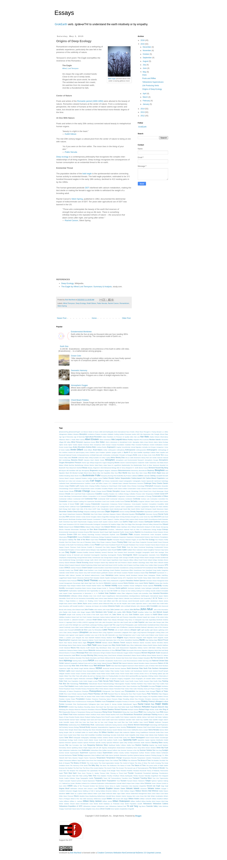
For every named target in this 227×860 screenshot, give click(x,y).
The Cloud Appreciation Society (109, 763)
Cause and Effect (97, 483)
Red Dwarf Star (101, 707)
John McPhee (135, 609)
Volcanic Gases (119, 788)
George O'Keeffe (128, 557)
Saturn (166, 719)
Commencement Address (79, 496)
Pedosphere (118, 686)
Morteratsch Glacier (129, 655)
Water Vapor (117, 793)
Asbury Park (145, 457)
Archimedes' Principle (118, 455)
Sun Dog (159, 750)
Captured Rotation (81, 478)
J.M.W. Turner (98, 601)
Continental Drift (78, 499)
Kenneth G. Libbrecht (71, 620)
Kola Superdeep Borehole (153, 620)
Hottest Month (81, 585)
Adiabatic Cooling (113, 434)
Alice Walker (100, 442)
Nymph (165, 671)
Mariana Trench (119, 642)
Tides (90, 776)
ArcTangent (129, 455)
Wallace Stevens (141, 791)
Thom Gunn (82, 773)
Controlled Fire (163, 499)
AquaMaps (146, 452)
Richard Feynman (121, 709)
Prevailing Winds (128, 699)
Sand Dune (114, 719)
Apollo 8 (127, 452)
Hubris (99, 585)
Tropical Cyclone (76, 781)
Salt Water (158, 717)
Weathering (93, 796)
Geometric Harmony (79, 370)
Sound (147, 737)
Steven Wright (83, 748)
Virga (162, 786)
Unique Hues (130, 783)
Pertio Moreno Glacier (106, 689)
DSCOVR (157, 517)
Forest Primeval (163, 542)
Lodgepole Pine (127, 632)
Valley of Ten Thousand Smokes (84, 786)
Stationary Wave (102, 745)
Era (142, 532)
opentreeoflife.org (135, 676)
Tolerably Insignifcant (151, 776)
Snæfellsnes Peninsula (147, 732)
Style (60, 750)
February (146, 101)
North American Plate (135, 668)
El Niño (153, 527)
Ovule (81, 681)
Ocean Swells (110, 673)
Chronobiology (63, 488)
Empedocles (102, 529)
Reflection (137, 707)
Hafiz (67, 575)
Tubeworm (141, 781)
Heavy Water (147, 578)
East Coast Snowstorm (66, 524)
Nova (84, 671)
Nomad (112, 668)
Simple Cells (68, 732)
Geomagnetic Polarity (115, 555)
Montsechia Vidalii (69, 655)
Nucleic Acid (129, 671)
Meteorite (91, 650)
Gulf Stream (117, 573)
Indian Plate (121, 593)
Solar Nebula (149, 735)
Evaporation (72, 537)
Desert (65, 514)
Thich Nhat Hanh (70, 773)
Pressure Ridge (117, 699)
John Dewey (68, 609)
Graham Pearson (76, 568)
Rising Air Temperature (78, 712)
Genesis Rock (122, 552)
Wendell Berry (110, 796)
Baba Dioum (164, 462)
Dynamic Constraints (93, 519)
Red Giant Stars (112, 707)
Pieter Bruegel (150, 691)
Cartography (137, 481)
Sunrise (61, 753)
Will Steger (124, 798)
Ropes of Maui (64, 717)
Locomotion (117, 632)
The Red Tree (77, 768)
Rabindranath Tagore (130, 704)
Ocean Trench (119, 673)
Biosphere (160, 470)
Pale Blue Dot (64, 684)
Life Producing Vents (150, 85)
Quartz (107, 704)
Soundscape (164, 737)
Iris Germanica (81, 598)
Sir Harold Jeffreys (92, 732)
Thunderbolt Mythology (150, 773)
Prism (73, 701)
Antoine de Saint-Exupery (76, 452)
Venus (107, 786)
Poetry (78, 696)
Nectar (91, 665)
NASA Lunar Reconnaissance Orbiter (130, 660)
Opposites (144, 676)
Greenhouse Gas (139, 570)
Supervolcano (108, 753)
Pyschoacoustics (82, 704)
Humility (62, 588)
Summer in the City (133, 750)
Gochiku (120, 565)
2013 (143, 112)
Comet (156, 494)
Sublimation (86, 750)
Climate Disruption (113, 491)
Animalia (145, 447)
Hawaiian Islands (98, 578)
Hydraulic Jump (140, 588)
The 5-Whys (123, 760)
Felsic (96, 539)
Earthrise (157, 522)
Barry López (103, 465)
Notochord (79, 671)
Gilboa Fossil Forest (140, 560)
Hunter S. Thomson (108, 588)
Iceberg (133, 591)
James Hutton (72, 603)
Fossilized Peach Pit (115, 545)
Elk (88, 529)
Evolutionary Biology (97, 537)
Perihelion (165, 686)
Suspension (87, 755)
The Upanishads (92, 770)
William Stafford (136, 801)
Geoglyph (138, 552)
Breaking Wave (69, 475)
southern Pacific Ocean (115, 740)
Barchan (71, 465)
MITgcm (103, 653)
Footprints (143, 542)
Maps (155, 640)
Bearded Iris (164, 465)
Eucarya (98, 534)
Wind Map (164, 801)
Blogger (138, 816)
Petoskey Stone (142, 689)
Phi (162, 689)
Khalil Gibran (91, 303)
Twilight (148, 781)
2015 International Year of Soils (124, 432)
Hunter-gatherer (121, 588)
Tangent (80, 758)
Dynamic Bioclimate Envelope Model (74, 519)
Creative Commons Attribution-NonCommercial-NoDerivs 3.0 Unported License (129, 853)
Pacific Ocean (133, 681)
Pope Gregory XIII (144, 696)
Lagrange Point (93, 622)
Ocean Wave (129, 673)
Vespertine (142, 786)
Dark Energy (63, 509)
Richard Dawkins (108, 709)
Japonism (139, 603)
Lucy (92, 635)
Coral (104, 501)
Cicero (92, 488)
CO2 (72, 494)
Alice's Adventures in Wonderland (116, 442)
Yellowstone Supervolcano (152, 82)
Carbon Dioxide (108, 478)
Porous (165, 696)
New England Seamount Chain (128, 665)
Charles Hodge (64, 486)
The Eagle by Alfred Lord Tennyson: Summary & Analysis (86, 286)
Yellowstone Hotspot (89, 806)
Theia (118, 770)
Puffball (165, 701)
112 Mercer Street (86, 432)
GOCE (115, 565)
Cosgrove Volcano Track (146, 501)
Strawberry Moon (131, 748)
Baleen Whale (63, 465)
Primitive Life (163, 699)
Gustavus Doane (139, 573)
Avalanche (141, 462)
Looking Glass (160, 632)
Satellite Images (158, 719)
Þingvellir (131, 809)
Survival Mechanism (65, 755)
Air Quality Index (127, 437)
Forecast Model (152, 542)
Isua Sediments (135, 598)
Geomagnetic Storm (130, 555)
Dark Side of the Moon (84, 509)
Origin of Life (99, 678)
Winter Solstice (64, 803)
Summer (123, 750)
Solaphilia (132, 735)
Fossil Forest (104, 545)
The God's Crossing (154, 763)
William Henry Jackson (92, 801)
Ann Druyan (152, 447)
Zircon (98, 809)
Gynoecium (160, 573)
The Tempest (70, 770)
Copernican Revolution (94, 501)
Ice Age (100, 591)
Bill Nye (78, 470)
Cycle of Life (95, 506)
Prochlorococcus (80, 701)
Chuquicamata (85, 488)
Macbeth (91, 637)
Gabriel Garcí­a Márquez (88, 550)
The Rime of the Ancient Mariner (93, 768)
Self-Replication (163, 725)
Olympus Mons (101, 676)
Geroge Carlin (89, 560)
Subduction (66, 750)
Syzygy (159, 755)
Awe (158, 462)
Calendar (147, 475)
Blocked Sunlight (77, 473)
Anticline (64, 452)
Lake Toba (164, 622)
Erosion (70, 534)
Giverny (61, 562)
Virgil (166, 786)
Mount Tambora (70, 658)
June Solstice (134, 614)
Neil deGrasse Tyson (102, 666)
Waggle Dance (77, 791)
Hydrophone (164, 588)
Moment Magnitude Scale (150, 653)
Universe (148, 783)
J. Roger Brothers (70, 601)
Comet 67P (164, 494)
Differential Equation (128, 514)
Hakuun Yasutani (75, 575)
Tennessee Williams (70, 760)
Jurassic (147, 614)
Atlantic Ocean (99, 460)
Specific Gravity (101, 742)
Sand (88, 719)
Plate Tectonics (152, 694)
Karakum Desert (70, 617)
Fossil (97, 545)
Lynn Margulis (76, 637)
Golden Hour (144, 565)
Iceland (158, 591)
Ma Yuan (85, 637)
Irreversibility (90, 598)
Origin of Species (111, 678)
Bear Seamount (154, 465)
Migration (145, 650)
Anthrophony (120, 450)
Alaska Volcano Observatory (159, 437)
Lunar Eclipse (149, 635)
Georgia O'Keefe (154, 557)
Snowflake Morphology (102, 735)
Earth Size (64, 346)
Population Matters (157, 696)
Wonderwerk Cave (86, 803)
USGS (70, 786)
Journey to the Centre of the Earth (87, 614)
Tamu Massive (73, 758)
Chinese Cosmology (137, 486)
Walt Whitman (153, 791)
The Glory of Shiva (141, 763)
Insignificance (110, 596)
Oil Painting (153, 673)
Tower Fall (106, 778)
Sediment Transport (161, 722)
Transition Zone (127, 778)
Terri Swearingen (99, 760)
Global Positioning (87, 565)
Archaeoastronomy (83, 455)
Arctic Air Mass (142, 455)
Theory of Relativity (153, 770)
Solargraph (76, 737)
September (147, 58)
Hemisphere (63, 580)
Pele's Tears (126, 686)
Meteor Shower (83, 650)
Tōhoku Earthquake (126, 776)
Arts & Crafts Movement (133, 457)
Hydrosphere (63, 591)
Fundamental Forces (161, 547)
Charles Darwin (162, 483)
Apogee (114, 452)
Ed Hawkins (112, 524)
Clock (141, 491)
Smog (138, 732)
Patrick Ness (151, 684)
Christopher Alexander (161, 486)
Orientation (89, 678)
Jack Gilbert (107, 601)
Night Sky (70, 668)
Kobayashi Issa (140, 620)
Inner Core (92, 596)
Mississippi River (82, 653)
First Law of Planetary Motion (86, 542)
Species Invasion (77, 742)
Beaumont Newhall (76, 468)
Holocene (107, 583)
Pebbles (111, 686)
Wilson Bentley (146, 801)
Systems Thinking (150, 755)
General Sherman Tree (109, 552)
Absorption (83, 434)
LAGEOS (85, 622)
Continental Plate (91, 499)
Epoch (102, 532)
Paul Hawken (69, 686)
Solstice (99, 737)
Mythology (68, 661)
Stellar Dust (130, 745)
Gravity (160, 568)
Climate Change (82, 491)
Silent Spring (77, 199)
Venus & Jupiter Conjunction (118, 786)
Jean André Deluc (162, 603)
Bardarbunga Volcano (82, 465)
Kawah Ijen (146, 617)
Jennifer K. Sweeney (84, 606)
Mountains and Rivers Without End (101, 658)
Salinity (139, 717)
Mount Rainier (151, 655)
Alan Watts (144, 437)
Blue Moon (131, 473)
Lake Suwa (148, 622)
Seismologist (144, 725)
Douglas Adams (96, 517)
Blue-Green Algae (154, 473)
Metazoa (70, 650)
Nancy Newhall (83, 660)
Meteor (75, 650)
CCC (110, 483)
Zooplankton (124, 809)
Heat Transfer (138, 578)
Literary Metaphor (72, 632)
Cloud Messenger (158, 491)
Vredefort (62, 791)
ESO (79, 534)
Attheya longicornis (95, 462)
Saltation (165, 717)
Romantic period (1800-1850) (90, 101)
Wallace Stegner (129, 791)
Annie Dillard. (88, 450)
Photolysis (85, 691)
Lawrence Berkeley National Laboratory (141, 627)
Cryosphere (153, 504)
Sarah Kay (139, 719)
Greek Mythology (103, 570)
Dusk (163, 517)
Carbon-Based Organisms (155, 478)
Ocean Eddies (91, 673)
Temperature (101, 758)
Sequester (94, 727)
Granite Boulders (98, 568)
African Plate (164, 434)
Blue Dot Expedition (104, 473)
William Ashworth (145, 798)
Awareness (152, 462)
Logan (134, 632)
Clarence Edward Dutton (160, 488)
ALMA (130, 442)
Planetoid (111, 694)
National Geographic (71, 663)
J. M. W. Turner (156, 598)
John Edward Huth (78, 609)
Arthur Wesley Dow (118, 457)
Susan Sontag (77, 755)
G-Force (77, 550)
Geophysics (63, 557)
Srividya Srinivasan (134, 742)
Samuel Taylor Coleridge (78, 719)
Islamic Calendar (124, 598)
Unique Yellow (139, 783)
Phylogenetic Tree (108, 691)
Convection (63, 501)
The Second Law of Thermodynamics (136, 768)
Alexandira (164, 439)
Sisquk (116, 732)
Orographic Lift (140, 678)
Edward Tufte (99, 527)
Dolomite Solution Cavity (77, 517)
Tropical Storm (100, 781)
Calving (152, 475)
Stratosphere (112, 748)
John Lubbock (124, 609)
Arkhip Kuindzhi (94, 457)
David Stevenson (158, 509)
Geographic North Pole (150, 552)
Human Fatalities (123, 585)
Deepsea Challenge (90, 511)
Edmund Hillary (148, 524)
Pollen (113, 696)
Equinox (138, 532)
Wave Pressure (68, 796)
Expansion (122, 537)
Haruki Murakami (131, 575)
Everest (80, 537)
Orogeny (120, 678)
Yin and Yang (132, 806)
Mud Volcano (133, 658)
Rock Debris (101, 714)
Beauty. (90, 468)
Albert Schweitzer (105, 439)
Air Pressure (118, 437)
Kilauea (114, 620)
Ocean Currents (81, 673)
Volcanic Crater (92, 788)
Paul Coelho (160, 684)
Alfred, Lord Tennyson (70, 68)
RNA (161, 712)
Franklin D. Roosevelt (94, 547)
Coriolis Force (119, 501)
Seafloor (136, 722)
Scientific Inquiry (68, 722)
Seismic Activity (122, 725)
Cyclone (111, 506)
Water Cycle (97, 793)
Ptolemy (144, 701)
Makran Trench (93, 640)
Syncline (130, 755)
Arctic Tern (160, 455)
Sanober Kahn (130, 719)
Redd (131, 707)
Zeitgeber (89, 809)
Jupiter (142, 614)
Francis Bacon (155, 545)
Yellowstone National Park (117, 806)
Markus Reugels (102, 645)
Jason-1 (145, 603)
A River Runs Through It (142, 432)
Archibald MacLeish (96, 455)
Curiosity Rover (64, 506)
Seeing (114, 725)
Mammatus (109, 640)
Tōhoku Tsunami (138, 776)
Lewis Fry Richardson (95, 630)
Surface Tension (144, 753)
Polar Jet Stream (85, 696)
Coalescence (90, 494)
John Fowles (89, 609)
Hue (103, 585)
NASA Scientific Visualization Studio (106, 660)
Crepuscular (95, 504)
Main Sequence (83, 640)
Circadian (98, 488)
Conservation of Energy (144, 496)
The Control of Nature (127, 763)
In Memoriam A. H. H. (90, 593)
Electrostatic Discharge (78, 529)
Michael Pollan (120, 650)
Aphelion (108, 452)
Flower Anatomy (105, 542)
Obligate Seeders (64, 673)
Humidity (165, 585)
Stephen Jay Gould (155, 745)
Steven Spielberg (72, 748)
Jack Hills (115, 601)
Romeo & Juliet (163, 714)
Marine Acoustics (145, 642)
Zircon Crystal (105, 809)
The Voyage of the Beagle (107, 770)
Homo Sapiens (149, 583)
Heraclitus (129, 580)
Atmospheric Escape (151, 460)
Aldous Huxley (127, 439)
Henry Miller (102, 580)
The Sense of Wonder (157, 768)
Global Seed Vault (99, 565)
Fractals (147, 545)
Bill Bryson (62, 470)
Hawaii (69, 578)
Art (100, 457)
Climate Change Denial (98, 491)
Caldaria (134, 475)
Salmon (144, 717)
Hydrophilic (155, 588)
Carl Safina (85, 481)
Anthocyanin (112, 450)
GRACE (67, 568)
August (146, 61)
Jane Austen (132, 603)
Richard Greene (133, 709)
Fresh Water (121, 547)
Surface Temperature (131, 753)
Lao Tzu (112, 625)
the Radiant (69, 768)
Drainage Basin (114, 517)
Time (94, 776)
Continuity (136, 499)
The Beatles (155, 760)
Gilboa (131, 560)
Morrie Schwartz (117, 655)
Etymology (91, 534)
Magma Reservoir (130, 637)
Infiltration (74, 596)
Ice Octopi (121, 591)
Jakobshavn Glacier (156, 601)
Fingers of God (136, 539)
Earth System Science (106, 522)
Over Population (73, 681)
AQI (131, 452)
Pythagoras (92, 704)
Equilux (131, 532)
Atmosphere (110, 460)
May (145, 72)
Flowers (114, 542)
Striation (153, 748)
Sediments (108, 725)
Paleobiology (74, 684)
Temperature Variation (144, 758)
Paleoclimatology (108, 684)
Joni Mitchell (157, 612)
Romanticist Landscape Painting (145, 714)
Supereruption (74, 753)
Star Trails (83, 745)
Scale (61, 722)
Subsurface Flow (96, 750)
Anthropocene (130, 450)
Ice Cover (114, 591)
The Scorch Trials (109, 768)
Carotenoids (114, 481)
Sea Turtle (128, 722)
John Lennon (115, 609)
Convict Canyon (73, 501)
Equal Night (108, 532)
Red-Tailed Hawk (123, 707)
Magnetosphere (64, 640)
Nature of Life (163, 663)
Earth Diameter (163, 519)
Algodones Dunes (89, 442)
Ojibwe (160, 673)
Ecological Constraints (100, 524)
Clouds (67, 494)
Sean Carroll (143, 722)
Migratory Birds (153, 650)
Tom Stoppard (163, 776)
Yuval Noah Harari (70, 809)
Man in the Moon (118, 640)
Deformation (101, 511)
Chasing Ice (104, 486)
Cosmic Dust (158, 501)
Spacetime (141, 740)
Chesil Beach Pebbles (80, 400)
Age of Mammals (79, 437)
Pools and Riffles (149, 78)
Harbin (116, 575)
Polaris (102, 696)
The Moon (103, 765)
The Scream (120, 768)
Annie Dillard (76, 449)
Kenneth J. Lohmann (85, 620)
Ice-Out (127, 591)
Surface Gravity (118, 753)
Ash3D (154, 457)
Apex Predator (100, 452)
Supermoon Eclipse (95, 753)
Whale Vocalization (157, 796)
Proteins (98, 701)
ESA (75, 534)
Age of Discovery (67, 437)
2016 (143, 40)
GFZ (100, 560)
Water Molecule (107, 793)
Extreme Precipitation (161, 537)
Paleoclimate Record (95, 684)
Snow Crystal (67, 735)
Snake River (160, 732)
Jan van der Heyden (120, 603)
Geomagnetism (143, 555)
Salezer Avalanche (130, 717)
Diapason (113, 514)
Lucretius (87, 635)
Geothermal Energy (69, 560)
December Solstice (66, 511)
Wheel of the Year (77, 798)
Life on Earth (119, 630)
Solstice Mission (108, 737)
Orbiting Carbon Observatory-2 (158, 676)
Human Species (148, 585)
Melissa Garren (143, 648)
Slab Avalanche (124, 732)
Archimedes (107, 455)
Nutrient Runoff (158, 671)
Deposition (140, 511)
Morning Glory (92, 655)
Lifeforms (127, 630)
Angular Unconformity (123, 447)
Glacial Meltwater (70, 562)
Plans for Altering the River (123, 694)
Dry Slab (150, 517)
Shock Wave (78, 730)
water (68, 793)
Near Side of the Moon (80, 665)
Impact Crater (67, 593)
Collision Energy (123, 494)
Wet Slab (147, 796)
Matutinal (67, 648)
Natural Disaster (107, 663)
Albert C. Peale (70, 439)
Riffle (160, 709)
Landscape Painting (96, 625)
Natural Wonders (139, 663)
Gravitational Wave (151, 568)
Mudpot (140, 658)
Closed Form (147, 491)
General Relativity (95, 552)
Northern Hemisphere (160, 668)
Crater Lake (79, 504)
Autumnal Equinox (131, 462)
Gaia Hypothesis (101, 550)
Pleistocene (63, 696)
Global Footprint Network (72, 565)
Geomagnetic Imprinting (99, 555)
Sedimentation (99, 725)
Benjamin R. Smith (132, 468)
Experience (130, 537)
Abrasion (76, 434)
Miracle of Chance (70, 653)
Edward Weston (110, 527)
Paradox (127, 684)
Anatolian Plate (130, 445)
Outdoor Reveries (162, 678)
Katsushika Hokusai (135, 617)
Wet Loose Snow (138, 796)
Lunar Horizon (159, 635)
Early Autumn (130, 519)
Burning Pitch (112, 475)
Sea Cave (82, 722)
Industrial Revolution (160, 593)
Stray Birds (141, 748)
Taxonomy (92, 758)
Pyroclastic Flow (70, 704)
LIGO (166, 630)
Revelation (91, 709)
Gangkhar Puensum (154, 550)
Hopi (68, 585)
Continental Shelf (103, 499)
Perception (144, 686)
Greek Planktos (115, 570)
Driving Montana (125, 517)
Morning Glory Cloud (105, 655)
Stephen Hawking (141, 745)
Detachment (71, 514)
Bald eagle (112, 78)
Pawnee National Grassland (93, 686)
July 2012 (125, 614)
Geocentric (131, 552)
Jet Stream (95, 606)
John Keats (106, 609)
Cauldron (88, 483)
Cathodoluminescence (77, 483)
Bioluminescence (124, 470)
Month (61, 655)
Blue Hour (114, 473)
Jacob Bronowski (133, 601)
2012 (143, 116)
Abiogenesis (63, 434)
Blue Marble (122, 473)
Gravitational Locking (126, 568)
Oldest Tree (67, 676)
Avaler (147, 462)
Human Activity (111, 585)
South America (78, 740)
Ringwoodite (66, 712)
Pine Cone (67, 694)
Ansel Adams (98, 450)
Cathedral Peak (64, 483)
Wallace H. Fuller (118, 791)
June (145, 68)
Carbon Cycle (97, 478)
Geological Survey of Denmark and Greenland (74, 555)
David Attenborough (116, 509)
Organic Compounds (66, 678)
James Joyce (82, 603)
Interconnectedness (122, 596)
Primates (141, 699)
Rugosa (98, 717)
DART (94, 509)
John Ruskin (72, 612)
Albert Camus (80, 439)
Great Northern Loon (91, 570)
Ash (150, 457)
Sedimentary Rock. (88, 725)
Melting (158, 648)
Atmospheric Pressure (73, 462)
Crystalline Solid (162, 504)
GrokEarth (61, 24)
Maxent (92, 648)
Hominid (120, 583)
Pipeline (85, 694)
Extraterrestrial (139, 537)
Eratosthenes (148, 532)
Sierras (161, 730)
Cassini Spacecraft (147, 481)
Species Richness (89, 742)
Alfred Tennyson (69, 303)
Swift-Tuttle (105, 755)
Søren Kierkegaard (138, 737)
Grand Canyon (87, 568)
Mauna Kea (75, 648)
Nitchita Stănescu (89, 668)
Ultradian (78, 783)
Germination (80, 560)
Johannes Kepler (114, 606)
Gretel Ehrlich (69, 573)
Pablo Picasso (114, 681)
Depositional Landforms (152, 511)
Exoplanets (115, 537)
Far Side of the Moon (82, 539)
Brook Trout (78, 475)
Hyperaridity (94, 591)
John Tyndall (108, 612)
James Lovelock (93, 603)
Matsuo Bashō (157, 645)
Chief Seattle (122, 486)
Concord (103, 496)
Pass (145, 684)
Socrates (113, 735)
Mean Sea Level (113, 648)
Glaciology (141, 562)
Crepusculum (105, 504)
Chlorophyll (149, 486)
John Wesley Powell (129, 612)
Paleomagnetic (119, 684)
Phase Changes (156, 689)
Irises (144, 75)
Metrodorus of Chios (108, 650)
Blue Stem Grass (141, 473)
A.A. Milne (164, 432)
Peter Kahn (133, 689)
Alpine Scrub (63, 445)
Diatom (118, 514)
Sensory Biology (73, 727)
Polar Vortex (96, 696)
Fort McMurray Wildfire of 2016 (84, 545)
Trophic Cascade (64, 781)
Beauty (84, 468)
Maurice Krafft (85, 648)
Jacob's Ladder (145, 601)
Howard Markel (91, 585)
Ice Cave (107, 591)
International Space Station (159, 596)
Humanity (158, 585)
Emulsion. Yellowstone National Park (120, 529)
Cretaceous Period (116, 504)
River (141, 712)
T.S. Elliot (165, 755)
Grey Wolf (87, 573)
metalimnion (63, 650)
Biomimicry (134, 470)
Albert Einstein (92, 439)
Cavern (105, 483)
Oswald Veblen (151, 678)
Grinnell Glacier (96, 573)
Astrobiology (66, 460)
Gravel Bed (108, 568)
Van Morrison (99, 786)
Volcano (151, 788)
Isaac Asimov (99, 598)
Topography (98, 778)
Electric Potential (64, 529)
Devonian (86, 514)
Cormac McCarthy (131, 501)
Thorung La (114, 773)
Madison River (111, 637)
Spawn (147, 740)
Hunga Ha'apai (96, 588)
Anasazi (108, 445)
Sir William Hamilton (106, 732)
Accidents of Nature (94, 434)
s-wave (112, 717)
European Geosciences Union (144, 534)
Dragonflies (105, 517)
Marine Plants (72, 645)
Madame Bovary (100, 637)
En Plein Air (138, 529)
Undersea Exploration (97, 783)
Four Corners (140, 545)
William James (107, 801)
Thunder (131, 773)
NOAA (99, 668)
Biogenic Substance (111, 470)
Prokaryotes (90, 701)
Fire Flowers (159, 539)
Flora (98, 542)
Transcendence (116, 778)
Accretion (104, 434)
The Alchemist (132, 760)
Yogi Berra (142, 806)
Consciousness (131, 496)
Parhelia (133, 684)
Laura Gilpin (75, 627)
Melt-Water (152, 648)
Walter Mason (163, 791)
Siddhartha (134, 730)
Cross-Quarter (136, 504)
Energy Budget (157, 529)
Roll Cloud (119, 714)
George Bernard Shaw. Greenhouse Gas (90, 557)
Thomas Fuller (104, 773)
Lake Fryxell (124, 622)
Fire (143, 539)
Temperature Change (114, 758)
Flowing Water (122, 542)
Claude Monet (63, 491)
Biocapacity (85, 470)
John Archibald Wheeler (128, 606)
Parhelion (140, 684)
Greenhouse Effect (127, 570)
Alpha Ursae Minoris (146, 442)
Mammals (102, 640)
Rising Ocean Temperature (112, 712)
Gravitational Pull (139, 568)
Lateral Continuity (64, 627)
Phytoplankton (130, 691)
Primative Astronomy (152, 699)
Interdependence (134, 596)
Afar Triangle (155, 434)
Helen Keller (156, 578)
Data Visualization (103, 509)
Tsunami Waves (132, 781)
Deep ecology (62, 157)
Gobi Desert (109, 565)
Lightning (161, 630)
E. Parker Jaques (106, 519)
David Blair (127, 509)
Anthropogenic (152, 450)
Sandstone (121, 719)
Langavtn (106, 625)
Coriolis (112, 501)
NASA (91, 660)
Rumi (103, 717)
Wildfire (109, 798)
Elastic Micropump (162, 527)
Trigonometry (163, 778)
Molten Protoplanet (135, 653)
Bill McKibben (71, 470)
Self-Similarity (63, 727)
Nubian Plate (109, 671)
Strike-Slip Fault (162, 748)
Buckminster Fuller (92, 475)
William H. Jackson (76, 801)
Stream (147, 748)
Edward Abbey (79, 527)
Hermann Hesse (151, 580)
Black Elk (69, 473)
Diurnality (62, 517)
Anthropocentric (141, 450)
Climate (71, 491)
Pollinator (126, 696)
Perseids (78, 689)
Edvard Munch (69, 527)
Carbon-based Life (138, 478)
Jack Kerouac (123, 601)
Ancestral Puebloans (142, 445)
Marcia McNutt (72, 642)
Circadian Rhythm (107, 488)
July (144, 65)
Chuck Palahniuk (74, 488)
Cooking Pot (82, 501)
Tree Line (155, 778)
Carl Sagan (95, 481)
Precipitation (80, 699)
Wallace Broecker (106, 791)
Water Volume (125, 793)
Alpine (156, 442)
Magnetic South (163, 637)
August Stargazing (108, 462)
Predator (88, 699)
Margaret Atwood (94, 642)
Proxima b (125, 701)
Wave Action (151, 793)
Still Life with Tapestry (100, 748)
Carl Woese (106, 481)
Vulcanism (68, 791)
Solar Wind (69, 737)
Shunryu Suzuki (112, 730)
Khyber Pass (107, 620)
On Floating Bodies (112, 676)
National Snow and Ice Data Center (89, 663)
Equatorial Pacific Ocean (121, 532)
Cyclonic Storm (120, 506)
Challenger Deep (150, 483)
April (145, 94)
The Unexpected (81, 770)
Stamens (148, 742)
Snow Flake (76, 735)
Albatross (62, 439)
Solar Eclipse (140, 735)
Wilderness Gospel (100, 798)
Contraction (153, 499)
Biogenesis (94, 470)
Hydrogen (148, 588)
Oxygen (90, 681)
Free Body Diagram (109, 547)
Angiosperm (111, 447)
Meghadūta (133, 648)
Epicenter (96, 532)
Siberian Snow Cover (124, 730)
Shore (94, 730)
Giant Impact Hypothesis (110, 560)
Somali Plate (118, 737)
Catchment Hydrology (161, 481)
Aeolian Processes (125, 434)
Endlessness (147, 529)
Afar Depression (145, 434)
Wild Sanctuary (88, 798)
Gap (162, 550)
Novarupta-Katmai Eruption (96, 671)
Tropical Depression (88, 781)
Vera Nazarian (134, 786)
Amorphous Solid (99, 445)
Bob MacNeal (75, 853)
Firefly (166, 539)
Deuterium (79, 514)
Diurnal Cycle (163, 514)
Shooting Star (86, 730)
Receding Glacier (89, 707)
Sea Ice (97, 722)
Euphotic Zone (114, 534)
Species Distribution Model (159, 740)
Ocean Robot (100, 673)
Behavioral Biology (110, 468)
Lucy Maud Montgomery (123, 635)
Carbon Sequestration (123, 478)
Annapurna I (160, 447)
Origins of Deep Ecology (152, 89)
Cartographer (127, 481)
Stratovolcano (121, 748)
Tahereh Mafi (63, 758)
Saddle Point (119, 717)
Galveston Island (141, 550)
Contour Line (145, 499)
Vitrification (73, 788)
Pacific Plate (157, 681)
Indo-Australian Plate (145, 593)
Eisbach (147, 527)
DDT (87, 188)
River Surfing (147, 712)
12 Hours (96, 432)
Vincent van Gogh (153, 786)
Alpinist (80, 445)
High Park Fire (93, 583)
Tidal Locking (83, 776)
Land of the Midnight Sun (73, 625)
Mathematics (138, 645)
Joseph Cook (71, 614)
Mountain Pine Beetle (83, 658)
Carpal (121, 481)
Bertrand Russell (155, 468)
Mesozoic (165, 648)
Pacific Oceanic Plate (146, 681)
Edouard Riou (157, 524)
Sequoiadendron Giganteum (107, 727)
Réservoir (78, 709)
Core (107, 501)
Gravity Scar (69, 570)
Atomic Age (85, 462)
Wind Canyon (156, 801)
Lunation (68, 637)
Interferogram (145, 596)
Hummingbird (69, 588)
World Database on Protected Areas (111, 803)
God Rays (136, 565)
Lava (93, 627)
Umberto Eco (85, 783)
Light (138, 630)
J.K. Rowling (89, 601)
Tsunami (123, 781)
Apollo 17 (120, 452)
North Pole (148, 668)
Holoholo (114, 583)
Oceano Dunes (139, 673)
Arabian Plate (154, 452)
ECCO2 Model (79, 524)
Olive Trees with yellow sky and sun (83, 676)
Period (61, 689)
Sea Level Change (107, 722)
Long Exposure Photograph (146, 632)
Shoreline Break (101, 730)
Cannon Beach (64, 478)
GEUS (96, 560)
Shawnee (140, 727)
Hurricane (131, 588)
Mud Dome (125, 658)
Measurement (124, 648)
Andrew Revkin (102, 447)
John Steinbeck (97, 612)
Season (151, 722)
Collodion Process (135, 494)
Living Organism (108, 632)
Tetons (107, 760)
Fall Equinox (63, 539)
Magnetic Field (141, 637)
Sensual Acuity (84, 727)
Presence (95, 699)
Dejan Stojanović (112, 511)
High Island (84, 583)
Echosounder (88, 524)
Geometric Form (154, 555)
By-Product (127, 475)
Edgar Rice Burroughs (135, 524)
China (129, 486)
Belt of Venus (121, 468)
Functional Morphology (146, 547)
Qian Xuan (100, 704)
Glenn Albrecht (158, 562)
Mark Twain (92, 645)
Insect (104, 596)
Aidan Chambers (107, 437)
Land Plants (85, 625)
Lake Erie (116, 622)
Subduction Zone (75, 750)
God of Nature (128, 565)
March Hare (63, 642)
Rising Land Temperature (94, 712)
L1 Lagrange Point (70, 622)
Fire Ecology (150, 539)
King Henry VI (129, 620)
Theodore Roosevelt (139, 770)
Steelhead (112, 745)
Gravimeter (115, 568)
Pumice (62, 704)
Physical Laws (119, 691)
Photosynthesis (95, 691)
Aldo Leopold (116, 439)
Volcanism (143, 788)
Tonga (78, 778)
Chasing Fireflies (94, 486)
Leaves (61, 630)
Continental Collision (66, 499)
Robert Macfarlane (79, 714)
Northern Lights (64, 671)
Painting (165, 681)
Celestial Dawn (117, 483)
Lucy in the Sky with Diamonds (104, 635)
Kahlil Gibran (70, 134)
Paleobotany (83, 684)
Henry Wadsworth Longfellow (116, 580)
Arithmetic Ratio (83, 457)
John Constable (152, 606)
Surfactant (164, 753)
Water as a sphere (76, 793)
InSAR (99, 596)
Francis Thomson (70, 547)
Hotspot (73, 585)
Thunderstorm (163, 773)
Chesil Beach (113, 486)
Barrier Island (94, 465)
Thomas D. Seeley (92, 773)
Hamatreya (109, 575)
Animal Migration (136, 447)
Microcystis (130, 650)
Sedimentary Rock (74, 725)
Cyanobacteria (85, 506)
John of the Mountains (161, 609)
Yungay (61, 809)
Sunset (67, 753)
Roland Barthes (111, 714)
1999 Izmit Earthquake (106, 432)
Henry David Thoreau (87, 580)
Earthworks (164, 522)
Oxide (85, 681)
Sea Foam (90, 722)
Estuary (84, 534)
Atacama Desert (77, 460)
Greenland (149, 570)
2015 (143, 44)
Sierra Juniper (143, 730)
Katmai (102, 617)
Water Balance (88, 793)
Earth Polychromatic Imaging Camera (85, 522)
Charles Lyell (74, 486)
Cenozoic (140, 483)
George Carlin (118, 557)
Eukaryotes (105, 534)
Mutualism (147, 658)
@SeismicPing (64, 432)
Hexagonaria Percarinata (72, 583)
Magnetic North (152, 637)
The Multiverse (112, 765)
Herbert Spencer (140, 580)
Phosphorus (77, 691)
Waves (76, 796)
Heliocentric (164, 578)
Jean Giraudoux (64, 606)
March (145, 97)
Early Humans (139, 519)
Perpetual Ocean (69, 689)
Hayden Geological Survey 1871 (115, 578)
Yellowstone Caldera (160, 803)
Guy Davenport (150, 573)
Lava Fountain (111, 627)
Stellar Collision (121, 745)
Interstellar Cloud (64, 598)
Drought (133, 517)
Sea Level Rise (119, 722)
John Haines (98, 609)
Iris (75, 598)
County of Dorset (68, 504)
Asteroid (159, 457)
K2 (151, 614)
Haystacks (129, 578)
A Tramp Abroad (156, 432)
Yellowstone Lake (102, 806)
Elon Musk (94, 529)
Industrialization (64, 596)
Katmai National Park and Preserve (117, 617)
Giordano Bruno (163, 560)
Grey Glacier (79, 573)
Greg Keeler (157, 570)
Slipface (132, 732)
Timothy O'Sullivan (113, 776)
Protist (104, 701)
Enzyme (86, 532)
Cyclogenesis (104, 506)
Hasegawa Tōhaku (154, 575)
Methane (98, 650)
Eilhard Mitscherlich (138, 527)
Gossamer (160, 565)
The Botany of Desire (78, 763)
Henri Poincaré (72, 580)
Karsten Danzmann (93, 617)
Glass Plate (149, 562)
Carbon (90, 478)
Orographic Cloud (129, 678)
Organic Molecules (79, 678)
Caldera (140, 475)
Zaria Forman (80, 809)
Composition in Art (94, 496)
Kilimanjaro (120, 620)
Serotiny (123, 727)
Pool (136, 696)
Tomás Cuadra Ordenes (67, 778)
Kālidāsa (62, 617)
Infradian (86, 596)
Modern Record (111, 653)
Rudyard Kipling (90, 717)
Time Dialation (101, 776)
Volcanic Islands (132, 788)
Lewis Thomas (108, 630)
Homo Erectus (128, 583)
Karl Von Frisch (81, 617)
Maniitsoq (136, 640)
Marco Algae (82, 642)
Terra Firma (89, 760)
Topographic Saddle (86, 778)
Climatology (134, 491)
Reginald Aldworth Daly (159, 707)
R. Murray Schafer (116, 704)
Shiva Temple (69, 730)
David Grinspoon (146, 509)
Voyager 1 (164, 788)
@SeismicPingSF (74, 432)
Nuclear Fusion (119, 671)
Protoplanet (110, 701)
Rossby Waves (79, 717)
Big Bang (164, 468)
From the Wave (132, 547)
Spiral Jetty (123, 742)
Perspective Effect (93, 689)
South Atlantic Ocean (91, 740)
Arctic (135, 455)
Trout (118, 781)
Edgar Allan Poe (122, 524)
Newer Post (61, 318)
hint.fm (101, 583)
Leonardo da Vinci (80, 630)
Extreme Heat (149, 537)
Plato (160, 694)
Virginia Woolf (64, 788)
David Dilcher (135, 509)
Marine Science (82, 645)
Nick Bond (158, 665)
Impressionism (77, 593)
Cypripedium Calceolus (133, 506)
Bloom (95, 473)
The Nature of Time (138, 765)
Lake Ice (131, 622)
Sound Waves (154, 737)
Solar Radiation (159, 735)
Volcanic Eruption (105, 788)
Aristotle (75, 457)
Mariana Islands (107, 642)
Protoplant (118, 701)
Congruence (121, 496)
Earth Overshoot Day (66, 522)
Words (96, 803)
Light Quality (145, 630)
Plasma (144, 694)
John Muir (146, 609)
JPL (110, 614)
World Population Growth (133, 803)
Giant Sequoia (124, 560)
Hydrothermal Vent (84, 591)
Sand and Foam (96, 719)
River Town (155, 712)
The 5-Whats (114, 760)
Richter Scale (154, 709)
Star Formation (74, 745)
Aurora (116, 462)
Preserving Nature (105, 699)
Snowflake (91, 735)
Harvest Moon (142, 575)
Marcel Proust (163, 640)
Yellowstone (147, 803)
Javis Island (152, 603)
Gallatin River (131, 550)
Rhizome (98, 709)
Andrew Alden (91, 447)
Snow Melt (84, 735)
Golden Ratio (153, 565)
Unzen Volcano (156, 783)
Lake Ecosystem (107, 622)
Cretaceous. (127, 504)
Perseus (84, 689)
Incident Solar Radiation (107, 593)
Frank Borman (81, 547)
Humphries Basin (80, 588)
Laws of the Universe (161, 627)
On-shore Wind (124, 676)
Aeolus (134, 434)
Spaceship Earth (130, 740)
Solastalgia (93, 737)
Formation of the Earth (66, 545)
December (147, 47)
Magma (120, 637)
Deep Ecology (67, 283)
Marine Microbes (157, 642)
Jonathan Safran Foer (145, 612)
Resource (84, 709)
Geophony (164, 555)
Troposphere (111, 781)
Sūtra (93, 755)
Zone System (115, 809)
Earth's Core (118, 522)
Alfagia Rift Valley (65, 442)
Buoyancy (104, 475)
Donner (88, 517)
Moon (78, 655)
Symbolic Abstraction (120, 755)
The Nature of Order (124, 765)
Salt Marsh (150, 717)
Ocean (73, 673)
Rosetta (71, 717)
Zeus (93, 809)
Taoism (86, 758)
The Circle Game (92, 763)
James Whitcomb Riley (105, 603)
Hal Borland (86, 575)
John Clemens (141, 606)
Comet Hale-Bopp (65, 496)
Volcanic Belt (82, 788)
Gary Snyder (70, 552)
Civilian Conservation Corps (131, 488)
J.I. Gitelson (80, 601)
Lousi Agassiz (79, 635)
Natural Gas (117, 663)
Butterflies (120, 475)
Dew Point (94, 514)
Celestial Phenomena (129, 483)
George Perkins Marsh (141, 557)
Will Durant (116, 798)
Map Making (149, 640)
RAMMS (71, 707)
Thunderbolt (138, 773)
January (146, 104)
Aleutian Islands (155, 439)
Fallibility (70, 539)
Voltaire (157, 788)
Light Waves (154, 630)
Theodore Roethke (126, 770)
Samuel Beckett (64, 719)
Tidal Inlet (75, 776)
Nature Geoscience (151, 663)
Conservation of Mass (160, 496)
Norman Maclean (120, 668)
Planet (90, 694)
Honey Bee (158, 583)
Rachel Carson (71, 220)
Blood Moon (88, 473)
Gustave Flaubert (127, 573)
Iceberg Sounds (150, 591)
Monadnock (164, 653)
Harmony (122, 575)
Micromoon (137, 650)
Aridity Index (67, 457)
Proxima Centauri (135, 701)
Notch (73, 671)
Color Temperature (148, 494)
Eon (91, 532)
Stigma (90, 748)
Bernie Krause (143, 468)
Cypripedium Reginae (148, 506)
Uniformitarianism (110, 783)
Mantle (142, 640)
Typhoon (154, 781)
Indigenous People (132, 593)
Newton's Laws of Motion (147, 665)
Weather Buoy (84, 796)
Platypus (165, 694)
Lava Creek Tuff (101, 627)
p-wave (95, 681)
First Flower (72, 542)
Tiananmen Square (65, 776)
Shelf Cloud (147, 727)
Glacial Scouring (82, 562)
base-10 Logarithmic (114, 465)
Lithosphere (84, 632)
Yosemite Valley (152, 806)
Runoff (107, 717)
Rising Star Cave (127, 712)
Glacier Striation (132, 562)
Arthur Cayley (105, 457)
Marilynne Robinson (132, 642)
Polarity (107, 696)
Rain (152, 704)
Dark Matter (72, 509)
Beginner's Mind (98, 468)
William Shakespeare (121, 801)
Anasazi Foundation (117, 445)
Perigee (158, 686)
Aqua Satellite (137, 452)
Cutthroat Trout (75, 506)
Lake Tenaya (157, 622)
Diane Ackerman (103, 514)
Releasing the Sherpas (66, 709)
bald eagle (87, 173)
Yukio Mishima (163, 806)
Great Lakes (78, 570)
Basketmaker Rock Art (141, 465)
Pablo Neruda (71, 152)
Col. (116, 494)
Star (66, 745)
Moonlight (83, 655)
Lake (100, 622)
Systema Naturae (138, 755)
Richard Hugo (144, 709)
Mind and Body (163, 650)
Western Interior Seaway (124, 796)
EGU (129, 527)
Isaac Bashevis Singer (111, 598)
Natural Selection (127, 663)
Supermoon (84, 753)
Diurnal (155, 514)
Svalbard (98, 755)
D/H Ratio (159, 506)
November (147, 50)
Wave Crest (160, 793)
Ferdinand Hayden (105, 539)
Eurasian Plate (126, 534)
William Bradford (157, 798)
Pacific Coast (124, 681)
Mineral (61, 653)
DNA (67, 517)
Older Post (126, 318)
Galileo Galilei (122, 550)
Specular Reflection (112, 742)
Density (133, 511)
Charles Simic (83, 486)
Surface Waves (156, 753)
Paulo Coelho (79, 686)
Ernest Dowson (158, 532)
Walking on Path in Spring (91, 791)
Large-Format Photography (124, 625)
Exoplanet (107, 537)
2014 (143, 109)
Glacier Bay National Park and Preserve (114, 562)
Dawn (166, 509)
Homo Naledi (139, 583)
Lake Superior (139, 622)
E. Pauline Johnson (119, 519)
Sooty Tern (126, 737)
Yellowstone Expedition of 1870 (70, 806)
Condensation (112, 496)
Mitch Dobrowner (94, 653)
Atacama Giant (89, 460)
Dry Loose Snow (142, 517)
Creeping (87, 504)
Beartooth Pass (64, 468)
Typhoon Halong (162, 781)
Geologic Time (163, 552)
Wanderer (62, 793)
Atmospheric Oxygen (79, 385)
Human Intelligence (136, 585)
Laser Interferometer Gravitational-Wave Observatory (151, 625)
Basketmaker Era (127, 465)
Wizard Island (75, 803)
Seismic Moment (134, 725)
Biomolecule (143, 470)
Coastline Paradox (108, 494)
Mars (109, 645)
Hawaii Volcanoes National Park (82, 578)
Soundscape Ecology (66, 740)
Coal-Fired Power (80, 494)
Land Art (62, 625)
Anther (105, 450)
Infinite (80, 596)
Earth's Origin (128, 522)
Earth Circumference (151, 519)
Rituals (136, 712)
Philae (166, 689)
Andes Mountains (79, 447)
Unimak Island (121, 783)
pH (149, 689)
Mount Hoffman (142, 655)
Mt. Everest (117, 658)
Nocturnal (106, 668)
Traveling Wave (146, 778)
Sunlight (165, 750)
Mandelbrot (128, 640)
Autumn (122, 462)
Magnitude (74, 640)
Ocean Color (76, 356)
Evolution (86, 537)
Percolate (152, 686)
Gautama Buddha (82, 552)
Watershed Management (139, 793)
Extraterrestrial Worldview (81, 332)
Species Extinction (65, 742)
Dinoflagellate (140, 514)
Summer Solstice (146, 750)
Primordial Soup (65, 701)
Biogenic (101, 470)
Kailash (165, 614)
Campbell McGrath (162, 475)
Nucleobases (138, 671)
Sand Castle (106, 719)
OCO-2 (146, 673)
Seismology (153, 725)
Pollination (119, 696)
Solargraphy (85, 737)
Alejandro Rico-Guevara (141, 439)
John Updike (117, 612)
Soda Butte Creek (123, 735)
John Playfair (63, 612)
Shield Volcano (156, 727)
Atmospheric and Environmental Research (130, 460)
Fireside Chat (63, 542)
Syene (111, 755)
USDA (65, 786)
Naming (75, 660)
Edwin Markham (122, 527)
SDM (76, 722)
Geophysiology (71, 557)
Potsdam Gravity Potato (67, 699)
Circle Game (118, 488)
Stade (142, 742)
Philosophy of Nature (66, 691)
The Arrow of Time (144, 760)
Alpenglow (136, 442)
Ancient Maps (68, 447)
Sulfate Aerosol (107, 750)
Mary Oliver (130, 645)
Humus (88, 588)
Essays (64, 12)
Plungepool (71, 696)
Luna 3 (134, 635)
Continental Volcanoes (117, 499)
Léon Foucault (68, 630)
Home (94, 318)
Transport (136, 778)
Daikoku (165, 506)
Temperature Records (130, 758)
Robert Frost (67, 714)
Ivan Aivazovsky (146, 598)
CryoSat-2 (145, 504)
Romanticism (124, 303)
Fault (92, 539)
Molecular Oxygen (122, 653)
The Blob (162, 760)
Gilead (150, 560)
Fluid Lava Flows (133, 542)
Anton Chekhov (90, 452)
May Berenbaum (101, 648)
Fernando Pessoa (119, 539)
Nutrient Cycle (147, 671)
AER (138, 434)
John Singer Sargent (84, 612)
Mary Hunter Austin (119, 645)
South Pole (102, 740)
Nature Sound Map (65, 665)
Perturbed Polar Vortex (121, 689)
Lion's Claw (62, 632)
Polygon (132, 696)
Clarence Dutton (146, 488)
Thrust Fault (123, 773)
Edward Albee (90, 527)
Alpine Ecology (163, 442)
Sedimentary (63, 725)
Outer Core (63, 681)
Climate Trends (125, 491)
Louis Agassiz (69, 635)
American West (88, 445)
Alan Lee (137, 437)
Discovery (149, 514)
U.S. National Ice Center (67, 783)
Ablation (70, 434)
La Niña (78, 622)
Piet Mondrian (140, 691)
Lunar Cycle (141, 635)
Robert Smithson (91, 714)
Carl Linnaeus (76, 481)
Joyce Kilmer (104, 614)
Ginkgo (154, 560)
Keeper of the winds (157, 617)
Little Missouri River (95, 632)
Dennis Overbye (124, 511)
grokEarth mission (107, 573)
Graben (61, 568)
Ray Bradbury (79, 707)
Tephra (83, 760)
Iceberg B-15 (140, 591)
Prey (136, 699)
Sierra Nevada (153, 730)
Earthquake (149, 522)
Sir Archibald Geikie (79, 732)
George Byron (108, 557)
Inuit (71, 598)
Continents (128, 499)
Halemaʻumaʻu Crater (98, 575)
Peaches (105, 686)
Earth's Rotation (139, 522)
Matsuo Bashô (147, 645)
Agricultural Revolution (93, 437)
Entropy (165, 529)
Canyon (71, 478)
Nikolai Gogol (78, 668)
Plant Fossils (137, 694)
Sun (153, 750)
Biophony (150, 470)
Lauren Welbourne (85, 627)
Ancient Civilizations (156, 445)
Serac (118, 727)
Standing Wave (157, 742)
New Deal (114, 665)
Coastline (98, 494)
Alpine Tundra (72, 445)
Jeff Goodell (74, 606)
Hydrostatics (73, 591)
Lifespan (133, 630)
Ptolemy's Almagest (155, 701)
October (146, 54)
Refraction (146, 707)
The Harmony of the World (79, 765)
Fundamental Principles (66, 550)
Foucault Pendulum (129, 545)
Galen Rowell (112, 550)
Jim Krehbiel (103, 606)
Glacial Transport (94, 562)
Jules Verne (116, 614)
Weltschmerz (101, 796)
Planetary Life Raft (100, 694)
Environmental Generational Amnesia (71, 532)
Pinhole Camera (76, 694)
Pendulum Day (135, 686)
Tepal (79, 760)
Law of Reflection (122, 627)
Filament (128, 539)
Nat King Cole (147, 660)
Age (60, 437)
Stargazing (91, 745)
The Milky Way (93, 765)
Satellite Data (147, 719)
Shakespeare (131, 727)
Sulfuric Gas (116, 750)
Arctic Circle (152, 455)
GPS (166, 565)
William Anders (133, 798)
